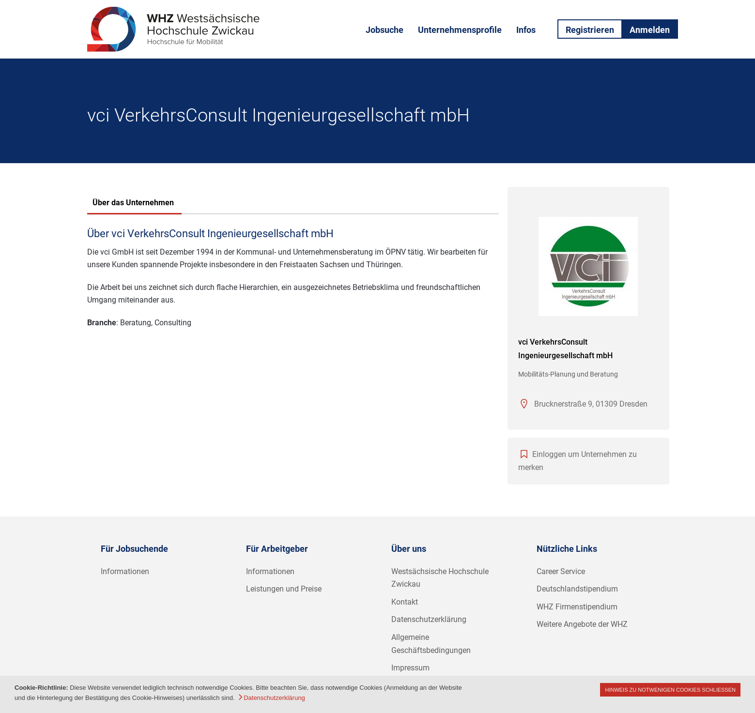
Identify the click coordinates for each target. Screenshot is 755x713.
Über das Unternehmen (133, 202)
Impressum (410, 667)
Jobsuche (384, 30)
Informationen (125, 571)
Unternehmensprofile (460, 30)
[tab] (133, 204)
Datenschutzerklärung (428, 619)
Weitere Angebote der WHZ (582, 624)
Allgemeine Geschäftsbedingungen (431, 644)
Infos (526, 30)
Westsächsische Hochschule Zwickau (440, 578)
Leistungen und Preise (284, 588)
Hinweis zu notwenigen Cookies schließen (670, 690)
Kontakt (404, 602)
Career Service (561, 571)
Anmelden (650, 30)
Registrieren (590, 30)
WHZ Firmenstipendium (577, 606)
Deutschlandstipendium (577, 588)
